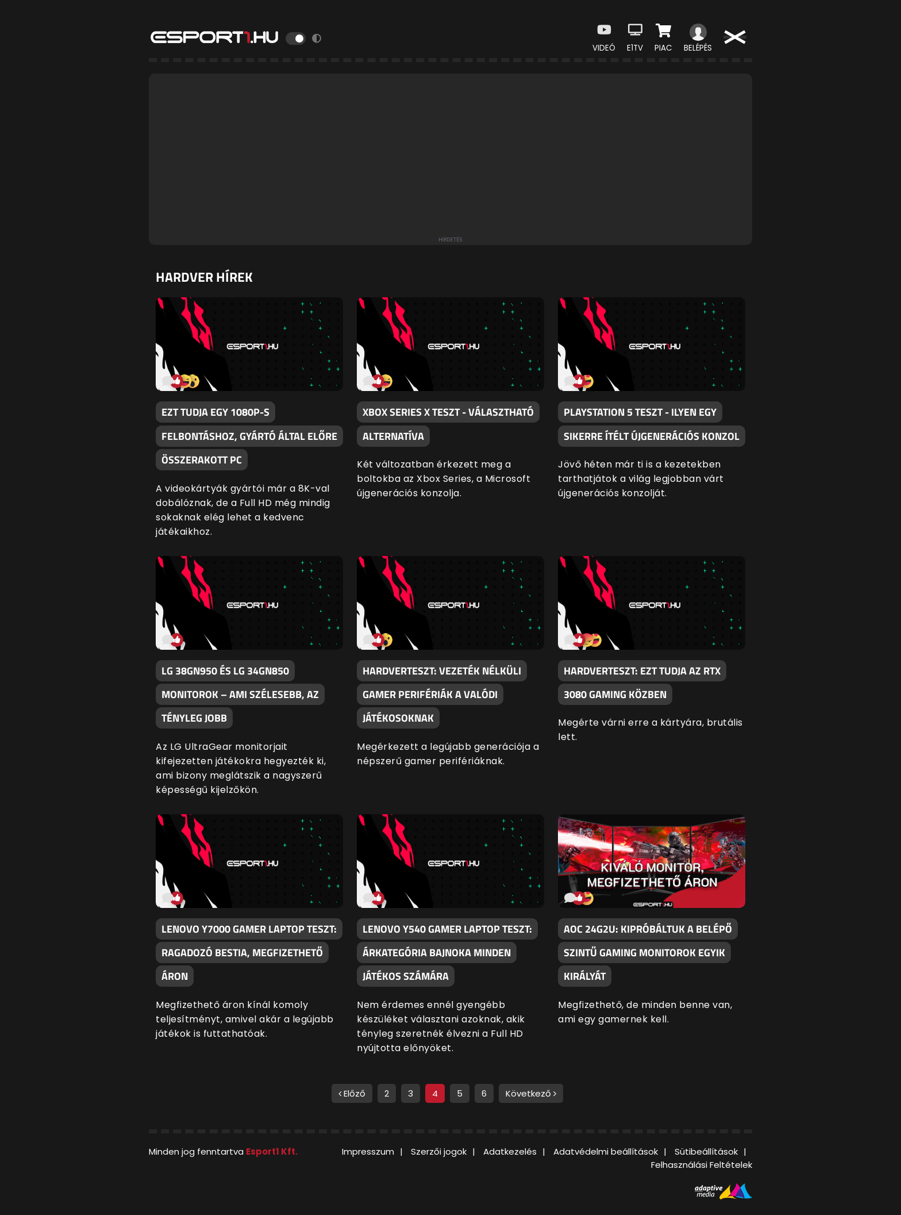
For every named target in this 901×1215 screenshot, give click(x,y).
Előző (351, 1093)
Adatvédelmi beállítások (605, 1151)
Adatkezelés (510, 1151)
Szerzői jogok (439, 1151)
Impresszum (368, 1151)
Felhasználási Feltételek (701, 1165)
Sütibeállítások (706, 1151)
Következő (531, 1093)
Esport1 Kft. (272, 1151)
